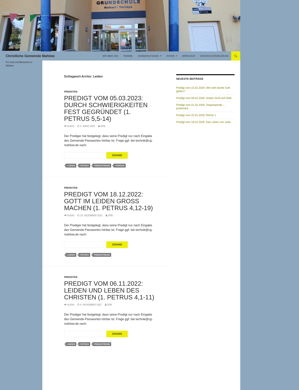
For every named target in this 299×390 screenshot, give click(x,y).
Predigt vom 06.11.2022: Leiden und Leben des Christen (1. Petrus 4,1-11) (109, 290)
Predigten (70, 91)
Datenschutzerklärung (214, 56)
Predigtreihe (102, 165)
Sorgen (119, 165)
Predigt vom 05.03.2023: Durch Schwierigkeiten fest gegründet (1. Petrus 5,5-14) (106, 108)
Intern (170, 56)
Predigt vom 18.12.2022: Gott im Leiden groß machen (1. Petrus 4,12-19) (108, 201)
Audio (70, 126)
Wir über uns (110, 56)
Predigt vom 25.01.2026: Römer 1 (196, 115)
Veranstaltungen (148, 56)
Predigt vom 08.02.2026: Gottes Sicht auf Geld (203, 98)
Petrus (84, 165)
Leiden (71, 165)
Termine (128, 56)
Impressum (188, 56)
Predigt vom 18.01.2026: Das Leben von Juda (203, 122)
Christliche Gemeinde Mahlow (30, 56)
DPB (102, 126)
